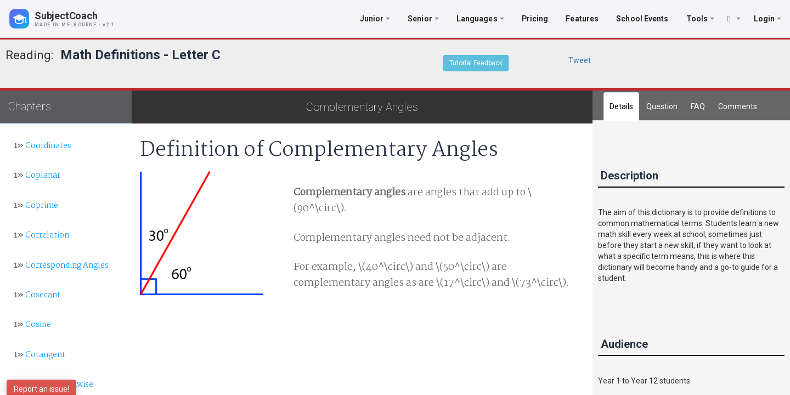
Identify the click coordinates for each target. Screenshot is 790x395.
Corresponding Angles (61, 265)
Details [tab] (621, 106)
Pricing (535, 18)
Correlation (41, 235)
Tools (700, 18)
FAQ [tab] (698, 106)
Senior (423, 18)
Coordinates (42, 146)
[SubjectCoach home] (71, 18)
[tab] (737, 106)
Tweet (579, 60)
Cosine (32, 324)
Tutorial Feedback (476, 63)
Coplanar (37, 175)
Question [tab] (662, 106)
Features (582, 18)
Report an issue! (41, 389)
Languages (480, 18)
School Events (642, 18)
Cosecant (37, 295)
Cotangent (39, 355)
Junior (375, 18)
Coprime (36, 205)
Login (768, 18)
